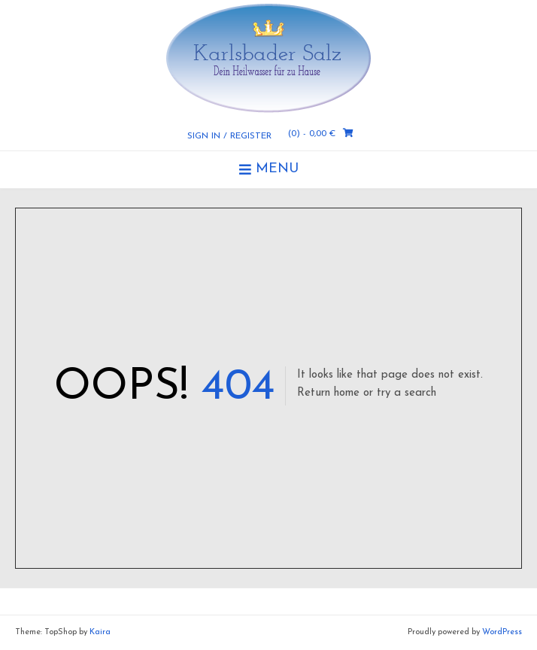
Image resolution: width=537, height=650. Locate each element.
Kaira (100, 632)
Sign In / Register (229, 136)
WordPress (502, 632)
